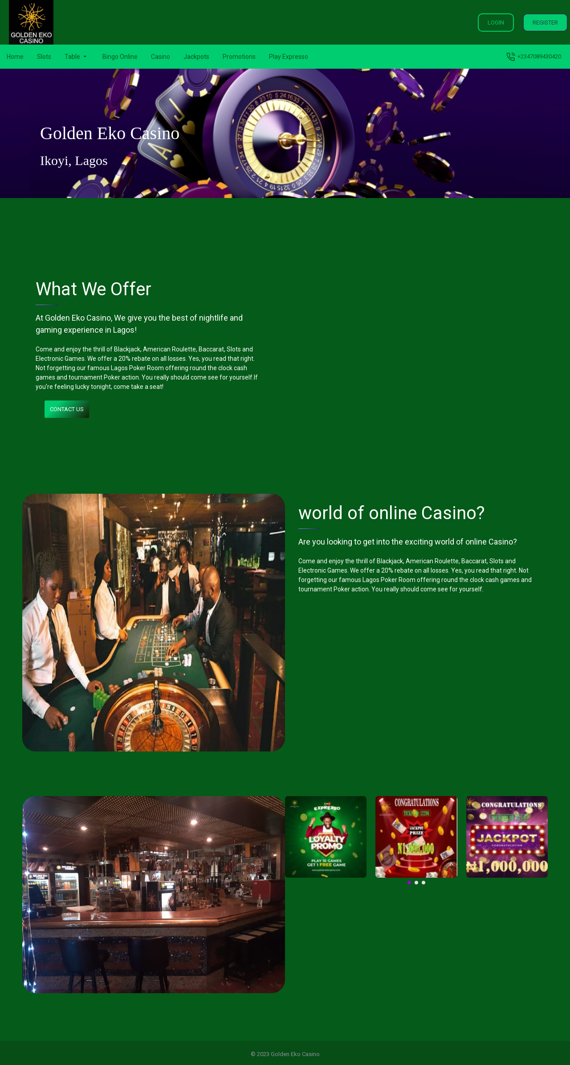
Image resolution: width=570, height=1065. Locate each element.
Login (496, 22)
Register (545, 22)
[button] (409, 882)
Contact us (67, 409)
